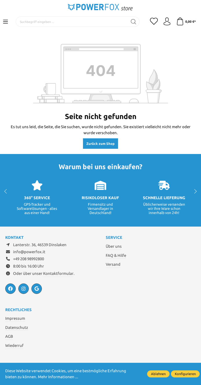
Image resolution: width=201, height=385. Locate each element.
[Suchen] (133, 21)
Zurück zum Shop (100, 143)
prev (6, 191)
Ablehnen (158, 374)
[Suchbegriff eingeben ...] (72, 21)
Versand (113, 264)
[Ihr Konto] (167, 21)
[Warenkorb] (186, 21)
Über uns (114, 246)
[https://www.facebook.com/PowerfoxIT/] (10, 288)
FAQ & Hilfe (116, 255)
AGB (9, 336)
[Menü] (5, 22)
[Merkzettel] (154, 21)
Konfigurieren (185, 374)
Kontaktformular (58, 273)
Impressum (15, 318)
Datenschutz (16, 327)
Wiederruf (14, 345)
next (194, 191)
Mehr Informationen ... (58, 377)
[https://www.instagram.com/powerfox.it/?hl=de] (23, 288)
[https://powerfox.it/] (36, 288)
